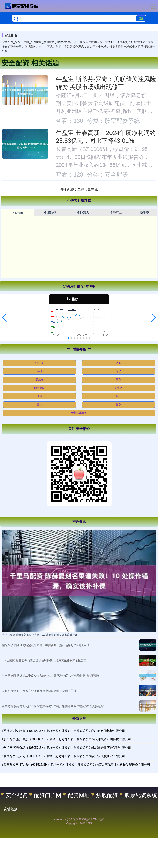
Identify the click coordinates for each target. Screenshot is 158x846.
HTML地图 (98, 819)
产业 (118, 362)
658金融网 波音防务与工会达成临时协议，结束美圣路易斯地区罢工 (44, 660)
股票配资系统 (138, 795)
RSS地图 (85, 819)
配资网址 (76, 795)
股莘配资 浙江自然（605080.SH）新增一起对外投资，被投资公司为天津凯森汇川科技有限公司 (67, 739)
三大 (39, 404)
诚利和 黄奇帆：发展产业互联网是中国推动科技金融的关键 (39, 690)
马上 (118, 396)
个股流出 (116, 212)
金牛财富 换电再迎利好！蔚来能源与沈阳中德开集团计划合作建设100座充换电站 (53, 706)
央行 (39, 371)
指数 (118, 404)
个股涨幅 (17, 213)
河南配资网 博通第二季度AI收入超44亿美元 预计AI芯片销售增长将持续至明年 (51, 675)
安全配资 (14, 795)
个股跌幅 (50, 212)
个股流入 (83, 212)
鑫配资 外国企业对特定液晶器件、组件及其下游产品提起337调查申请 (45, 645)
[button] (4, 318)
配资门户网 (45, 795)
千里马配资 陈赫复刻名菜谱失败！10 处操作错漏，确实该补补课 (40, 634)
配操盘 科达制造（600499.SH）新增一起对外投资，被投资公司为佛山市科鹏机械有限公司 (64, 730)
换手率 (144, 212)
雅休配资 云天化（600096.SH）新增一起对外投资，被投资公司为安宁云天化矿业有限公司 (64, 756)
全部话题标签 (79, 412)
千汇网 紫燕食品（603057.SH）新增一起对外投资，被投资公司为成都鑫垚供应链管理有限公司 (67, 747)
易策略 (39, 379)
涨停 (39, 396)
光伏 (118, 371)
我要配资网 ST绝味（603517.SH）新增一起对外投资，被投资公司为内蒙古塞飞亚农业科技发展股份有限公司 (76, 764)
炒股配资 (104, 795)
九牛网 (119, 387)
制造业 (39, 362)
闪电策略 (39, 387)
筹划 (118, 379)
